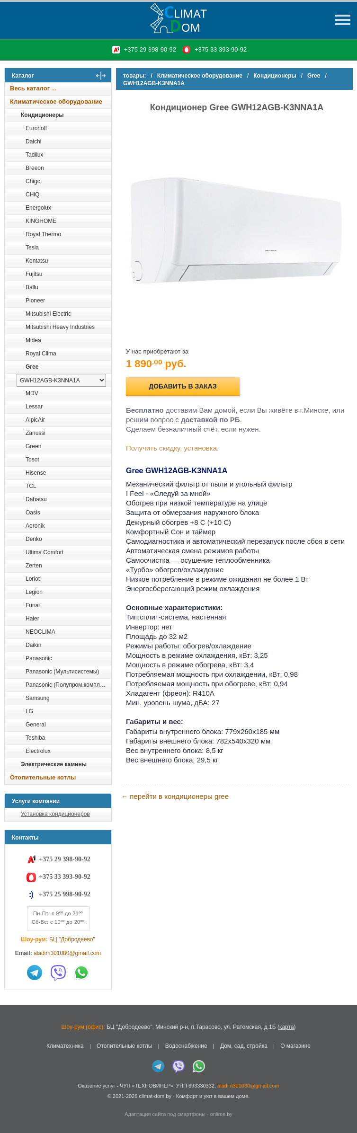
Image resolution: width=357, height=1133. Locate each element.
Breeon (35, 168)
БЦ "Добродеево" (72, 939)
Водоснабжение (186, 1046)
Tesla (32, 247)
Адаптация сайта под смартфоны (165, 1114)
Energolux (38, 207)
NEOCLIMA (40, 631)
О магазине (295, 1046)
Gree (32, 366)
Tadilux (34, 154)
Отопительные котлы (43, 777)
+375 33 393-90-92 (221, 49)
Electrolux (38, 751)
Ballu (32, 287)
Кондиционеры (42, 115)
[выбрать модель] (61, 380)
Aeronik (35, 525)
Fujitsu (34, 274)
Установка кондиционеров (55, 814)
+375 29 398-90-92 (150, 49)
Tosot (32, 459)
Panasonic (39, 658)
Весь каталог (30, 88)
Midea (33, 340)
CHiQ (32, 194)
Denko (34, 539)
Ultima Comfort (44, 552)
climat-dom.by (155, 1096)
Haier (32, 618)
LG (29, 711)
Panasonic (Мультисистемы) (62, 671)
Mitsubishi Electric (48, 313)
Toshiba (35, 738)
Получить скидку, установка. (172, 448)
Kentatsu (37, 260)
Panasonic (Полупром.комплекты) (68, 685)
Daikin (33, 645)
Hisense (36, 472)
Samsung (38, 698)
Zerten (34, 565)
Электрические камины (54, 764)
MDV (32, 393)
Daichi (33, 141)
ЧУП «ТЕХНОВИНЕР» (146, 1086)
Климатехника (65, 1046)
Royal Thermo (43, 234)
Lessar (34, 406)
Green (33, 446)
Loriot (33, 578)
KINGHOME (41, 221)
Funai (33, 605)
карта (286, 1027)
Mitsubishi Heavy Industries (60, 327)
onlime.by (221, 1114)
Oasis (33, 512)
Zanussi (35, 433)
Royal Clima (41, 353)
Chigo (33, 181)
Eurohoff (36, 128)
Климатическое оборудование (56, 101)
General (36, 724)
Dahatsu (36, 499)
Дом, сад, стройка (244, 1046)
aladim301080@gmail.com (67, 953)
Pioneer (35, 300)
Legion (34, 592)
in (13, 1103)
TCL (31, 486)
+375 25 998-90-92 (64, 894)
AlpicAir (35, 419)
